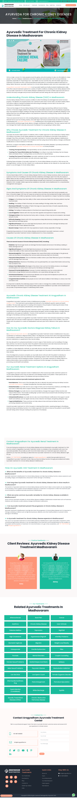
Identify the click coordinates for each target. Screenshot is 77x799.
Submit (42, 753)
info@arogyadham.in (40, 457)
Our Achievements (47, 779)
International (45, 787)
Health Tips (52, 5)
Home (20, 5)
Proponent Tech (52, 797)
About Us (44, 774)
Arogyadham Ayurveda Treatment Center (19, 87)
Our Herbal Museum (47, 782)
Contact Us (58, 5)
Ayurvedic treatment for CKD (26, 121)
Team (43, 776)
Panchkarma (25, 779)
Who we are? (26, 5)
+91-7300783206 (16, 457)
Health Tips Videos (26, 787)
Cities (19, 18)
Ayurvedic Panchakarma (16, 384)
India (23, 789)
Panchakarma (41, 5)
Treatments (34, 5)
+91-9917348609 (17, 734)
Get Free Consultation (6, 795)
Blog (47, 5)
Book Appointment (70, 5)
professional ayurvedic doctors (18, 334)
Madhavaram (27, 18)
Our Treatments (26, 776)
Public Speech (45, 784)
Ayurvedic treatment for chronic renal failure (30, 146)
